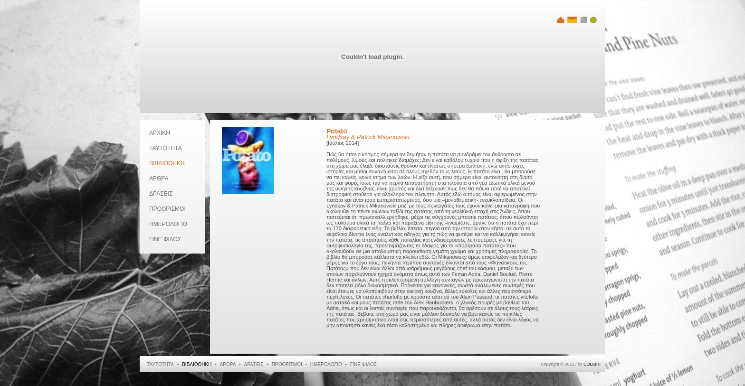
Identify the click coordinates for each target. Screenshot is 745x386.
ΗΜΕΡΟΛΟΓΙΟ (168, 224)
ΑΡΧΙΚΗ (159, 133)
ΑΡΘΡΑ (158, 178)
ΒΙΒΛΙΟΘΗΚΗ (167, 163)
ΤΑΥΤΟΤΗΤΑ (165, 148)
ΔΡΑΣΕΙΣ (160, 193)
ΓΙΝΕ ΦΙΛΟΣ (165, 239)
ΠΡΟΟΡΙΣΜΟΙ (167, 209)
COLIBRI (592, 364)
